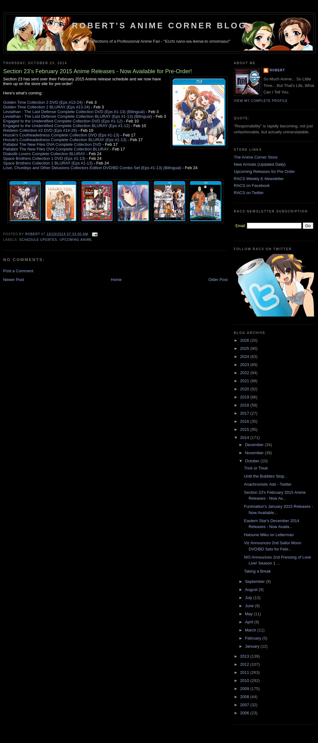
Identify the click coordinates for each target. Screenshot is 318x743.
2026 (245, 340)
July (249, 597)
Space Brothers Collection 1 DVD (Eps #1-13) (44, 158)
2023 (245, 364)
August (252, 589)
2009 (245, 688)
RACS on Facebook (252, 185)
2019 (245, 397)
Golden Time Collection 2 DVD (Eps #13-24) (43, 102)
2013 (245, 656)
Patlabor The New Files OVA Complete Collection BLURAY (56, 149)
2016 (245, 421)
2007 (245, 705)
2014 (245, 437)
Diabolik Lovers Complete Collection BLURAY (44, 153)
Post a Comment (18, 271)
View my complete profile (261, 100)
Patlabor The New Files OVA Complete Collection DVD (52, 144)
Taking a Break (257, 571)
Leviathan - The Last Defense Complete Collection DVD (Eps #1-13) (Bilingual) (74, 111)
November (255, 452)
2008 (245, 696)
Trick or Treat (255, 468)
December (255, 444)
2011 (245, 672)
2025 (245, 348)
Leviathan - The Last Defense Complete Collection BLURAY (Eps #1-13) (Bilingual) (77, 116)
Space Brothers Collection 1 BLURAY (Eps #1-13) (48, 163)
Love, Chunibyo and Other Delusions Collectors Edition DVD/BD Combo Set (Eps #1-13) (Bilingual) (92, 167)
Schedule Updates (38, 239)
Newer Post (13, 279)
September (255, 581)
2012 (245, 664)
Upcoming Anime (76, 239)
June (250, 605)
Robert (277, 70)
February (254, 638)
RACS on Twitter (249, 192)
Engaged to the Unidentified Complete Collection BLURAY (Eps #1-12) (66, 125)
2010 (245, 680)
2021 (245, 381)
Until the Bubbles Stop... (265, 476)
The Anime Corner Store (255, 157)
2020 (245, 389)
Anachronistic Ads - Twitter (268, 484)
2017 (245, 413)
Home (116, 279)
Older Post (218, 279)
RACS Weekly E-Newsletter (259, 178)
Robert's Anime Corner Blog (159, 25)
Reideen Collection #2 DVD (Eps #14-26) (40, 130)
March (251, 630)
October (253, 461)
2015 (245, 429)
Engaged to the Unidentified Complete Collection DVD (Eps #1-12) (63, 121)
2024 (245, 356)
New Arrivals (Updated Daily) (260, 164)
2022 (245, 372)
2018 (245, 405)
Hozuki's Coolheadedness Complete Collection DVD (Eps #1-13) (61, 135)
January (253, 646)
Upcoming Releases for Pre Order (264, 171)
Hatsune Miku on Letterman (269, 534)
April (249, 622)
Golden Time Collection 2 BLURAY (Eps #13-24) (46, 107)
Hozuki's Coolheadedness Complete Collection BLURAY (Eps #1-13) (65, 139)
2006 (245, 713)
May (249, 614)
